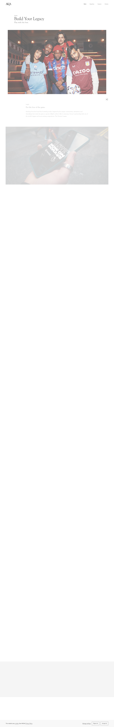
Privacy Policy (28, 723)
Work (85, 4)
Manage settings (86, 723)
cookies (17, 723)
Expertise (92, 4)
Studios (106, 4)
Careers (99, 4)
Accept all (104, 723)
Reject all (95, 723)
